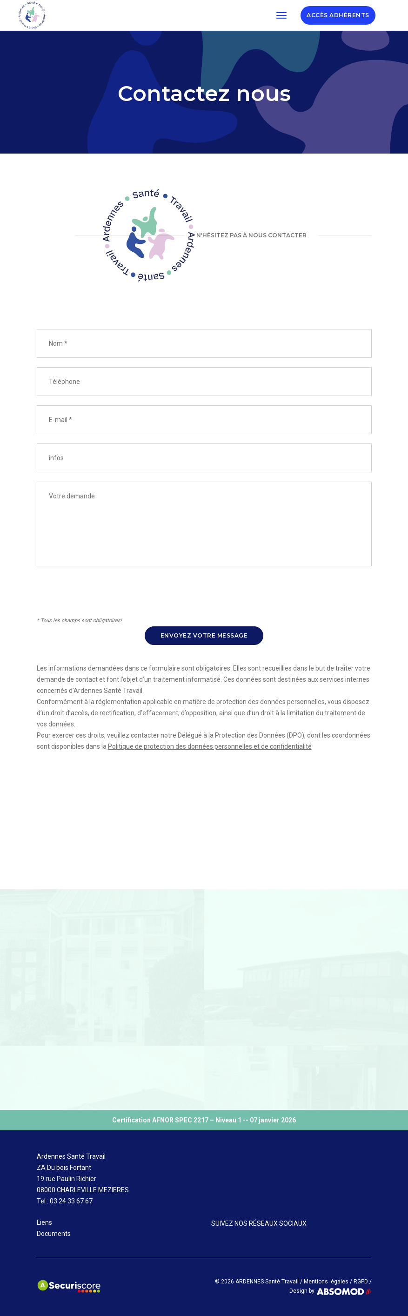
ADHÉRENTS (338, 15)
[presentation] (107, 597)
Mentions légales (326, 1281)
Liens (44, 1222)
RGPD (361, 1281)
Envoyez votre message (204, 635)
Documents (54, 1233)
